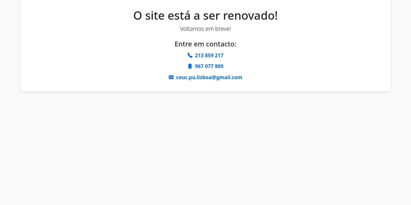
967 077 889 (209, 66)
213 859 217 (209, 55)
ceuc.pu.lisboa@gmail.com (209, 77)
